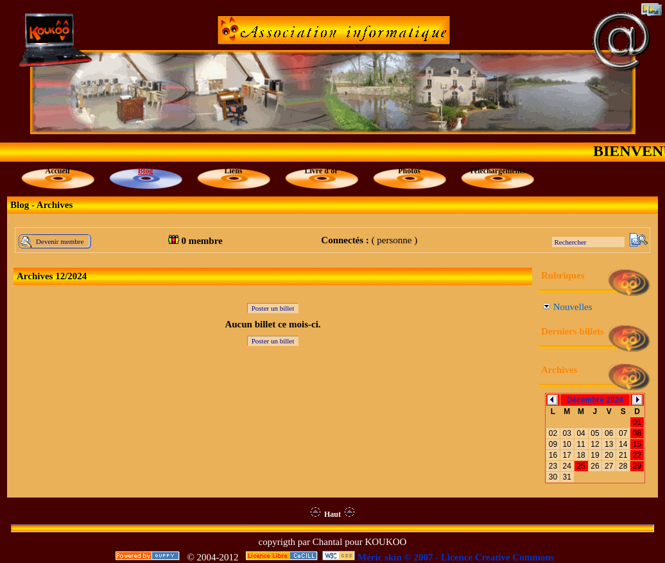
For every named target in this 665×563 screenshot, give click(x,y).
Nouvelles (567, 307)
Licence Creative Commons (497, 557)
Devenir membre (59, 241)
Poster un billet (273, 308)
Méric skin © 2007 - (398, 557)
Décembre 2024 (595, 399)
